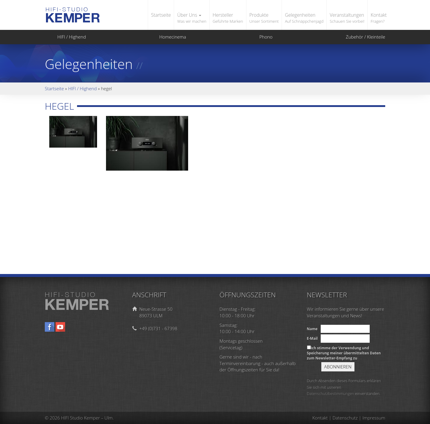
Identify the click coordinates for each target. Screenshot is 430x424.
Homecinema (166, 37)
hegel (59, 106)
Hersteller (228, 18)
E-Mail (312, 338)
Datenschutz (345, 418)
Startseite (161, 15)
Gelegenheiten (304, 18)
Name (312, 328)
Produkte (264, 18)
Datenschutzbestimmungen (330, 393)
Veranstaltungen (347, 18)
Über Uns (191, 18)
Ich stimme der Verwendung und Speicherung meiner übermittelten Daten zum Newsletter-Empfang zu (344, 353)
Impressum (374, 418)
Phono (260, 37)
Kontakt (379, 18)
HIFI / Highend (65, 37)
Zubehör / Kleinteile (359, 37)
